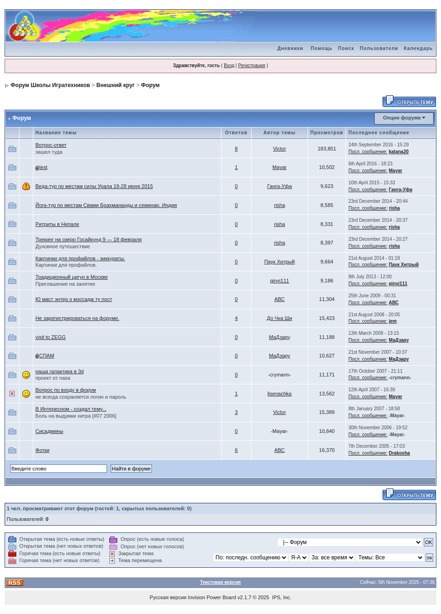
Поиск (346, 48)
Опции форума (402, 117)
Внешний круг (115, 85)
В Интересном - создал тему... (71, 409)
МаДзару (279, 337)
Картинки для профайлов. (66, 265)
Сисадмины (49, 431)
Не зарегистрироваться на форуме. (78, 318)
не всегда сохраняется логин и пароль (81, 397)
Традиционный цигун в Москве (72, 277)
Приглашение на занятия (65, 284)
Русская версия (168, 597)
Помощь (322, 48)
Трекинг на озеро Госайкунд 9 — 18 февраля (89, 239)
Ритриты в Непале (57, 224)
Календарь (418, 48)
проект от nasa (53, 378)
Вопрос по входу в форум (66, 390)
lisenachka (279, 393)
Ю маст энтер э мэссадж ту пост (74, 299)
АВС (279, 299)
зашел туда (49, 152)
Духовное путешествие (63, 246)
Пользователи (379, 48)
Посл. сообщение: (367, 151)
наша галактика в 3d (60, 371)
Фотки (43, 450)
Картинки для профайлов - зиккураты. (81, 258)
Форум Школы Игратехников (50, 85)
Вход (229, 65)
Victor (279, 148)
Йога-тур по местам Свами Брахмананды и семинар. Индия (106, 205)
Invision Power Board (212, 597)
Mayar (279, 167)
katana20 (399, 151)
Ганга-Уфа (279, 186)
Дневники (290, 48)
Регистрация (251, 65)
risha (279, 205)
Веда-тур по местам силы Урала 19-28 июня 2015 (94, 186)
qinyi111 (279, 280)
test (43, 167)
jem (393, 321)
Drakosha (399, 453)
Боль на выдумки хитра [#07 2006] (76, 416)
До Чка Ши (279, 318)
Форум (150, 85)
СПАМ (46, 355)
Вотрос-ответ (51, 145)
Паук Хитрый (279, 261)
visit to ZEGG (51, 337)
